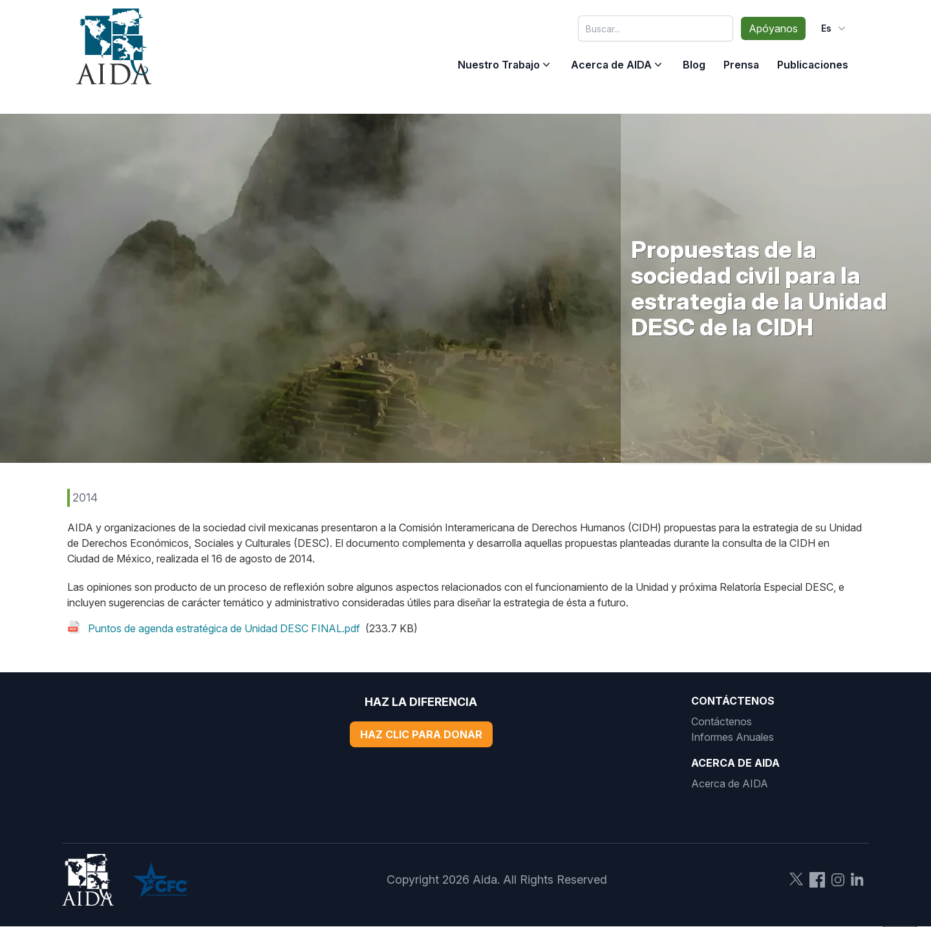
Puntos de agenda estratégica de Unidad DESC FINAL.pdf (224, 628)
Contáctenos (721, 721)
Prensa (741, 64)
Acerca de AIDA (611, 64)
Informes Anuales (732, 736)
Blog (694, 64)
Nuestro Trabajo (499, 64)
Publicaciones (812, 64)
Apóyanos (773, 28)
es (834, 28)
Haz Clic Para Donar (421, 734)
